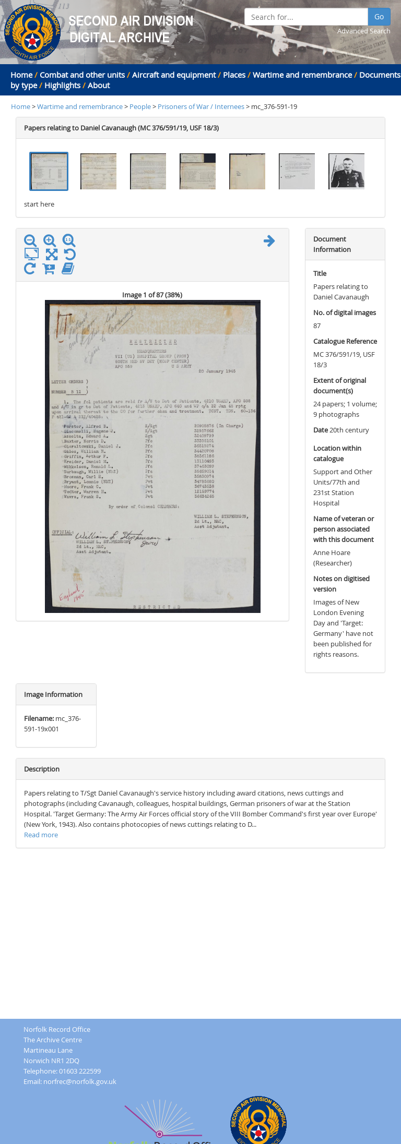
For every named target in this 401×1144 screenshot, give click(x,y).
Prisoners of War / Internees (202, 106)
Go (379, 16)
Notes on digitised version (341, 584)
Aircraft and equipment (174, 74)
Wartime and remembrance (302, 74)
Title (319, 273)
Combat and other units (82, 74)
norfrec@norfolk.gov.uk (79, 1081)
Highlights (62, 85)
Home (21, 74)
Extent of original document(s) (339, 385)
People (140, 106)
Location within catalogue (337, 453)
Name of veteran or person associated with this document (343, 529)
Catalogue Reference (345, 341)
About (99, 85)
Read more (41, 834)
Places (234, 74)
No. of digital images (344, 312)
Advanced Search (364, 30)
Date (320, 430)
